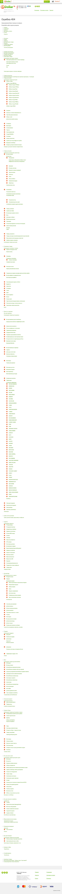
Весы (7, 215)
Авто (5, 659)
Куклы (10, 588)
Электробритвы (9, 507)
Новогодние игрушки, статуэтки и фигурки (12, 71)
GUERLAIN (11, 485)
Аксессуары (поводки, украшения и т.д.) (12, 843)
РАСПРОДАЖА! (7, 45)
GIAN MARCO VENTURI (13, 428)
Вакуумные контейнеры (10, 142)
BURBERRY (11, 396)
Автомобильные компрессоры (12, 675)
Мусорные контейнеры (8, 794)
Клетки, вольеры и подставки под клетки (14, 838)
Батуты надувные (9, 294)
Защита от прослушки (10, 552)
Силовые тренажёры (13, 259)
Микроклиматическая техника (10, 819)
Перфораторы (9, 704)
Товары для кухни (7, 78)
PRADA (10, 494)
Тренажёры (8, 256)
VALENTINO (11, 466)
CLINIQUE (10, 411)
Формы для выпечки (10, 138)
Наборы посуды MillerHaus (11, 83)
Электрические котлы (10, 185)
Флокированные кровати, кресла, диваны (14, 713)
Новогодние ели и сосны (11, 63)
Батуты (7, 296)
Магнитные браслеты (10, 354)
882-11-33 (22, 7)
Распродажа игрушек (10, 581)
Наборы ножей (9, 116)
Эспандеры (8, 288)
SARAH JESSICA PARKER (13, 492)
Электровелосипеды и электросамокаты (14, 303)
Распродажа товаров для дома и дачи (12, 757)
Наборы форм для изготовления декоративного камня (16, 767)
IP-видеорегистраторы (10, 527)
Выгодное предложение (9, 52)
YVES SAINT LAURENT (13, 471)
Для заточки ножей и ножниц (12, 119)
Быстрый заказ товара (9, 42)
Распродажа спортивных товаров (11, 248)
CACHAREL (11, 398)
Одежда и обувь (7, 847)
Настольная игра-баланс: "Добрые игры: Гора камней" (15, 860)
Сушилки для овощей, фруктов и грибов (14, 140)
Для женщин (8, 638)
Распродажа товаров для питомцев (11, 837)
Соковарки (8, 136)
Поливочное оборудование (11, 771)
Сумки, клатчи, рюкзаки (9, 515)
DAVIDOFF (10, 415)
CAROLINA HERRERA (12, 403)
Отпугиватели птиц (12, 199)
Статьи (5, 32)
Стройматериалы (7, 853)
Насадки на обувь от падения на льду (13, 730)
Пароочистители (12, 172)
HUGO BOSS (11, 437)
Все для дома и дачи (8, 755)
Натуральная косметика (11, 378)
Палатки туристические (10, 715)
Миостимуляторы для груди (11, 373)
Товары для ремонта (10, 233)
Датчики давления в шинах (11, 690)
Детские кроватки (9, 610)
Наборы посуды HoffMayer (14, 84)
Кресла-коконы (9, 251)
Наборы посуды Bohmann (14, 97)
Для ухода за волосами (10, 351)
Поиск (47, 1)
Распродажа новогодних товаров (11, 58)
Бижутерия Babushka (10, 343)
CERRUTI (10, 473)
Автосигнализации (9, 686)
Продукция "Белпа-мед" (11, 332)
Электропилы (9, 786)
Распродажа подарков (8, 633)
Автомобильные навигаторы (11, 680)
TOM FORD (11, 464)
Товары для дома (7, 151)
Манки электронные (10, 556)
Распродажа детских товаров (10, 575)
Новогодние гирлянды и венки (12, 61)
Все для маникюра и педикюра (12, 347)
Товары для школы (8, 75)
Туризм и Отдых (7, 710)
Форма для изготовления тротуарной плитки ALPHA (16, 782)
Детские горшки (9, 623)
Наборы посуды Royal (13, 89)
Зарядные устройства (10, 550)
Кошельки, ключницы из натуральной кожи (14, 649)
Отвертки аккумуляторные (9, 706)
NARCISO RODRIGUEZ (13, 490)
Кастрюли (8, 110)
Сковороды (8, 123)
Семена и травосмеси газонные (12, 808)
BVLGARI (10, 392)
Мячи (5, 307)
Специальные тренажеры (11, 258)
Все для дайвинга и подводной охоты (13, 275)
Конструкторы (9, 599)
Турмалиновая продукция (11, 330)
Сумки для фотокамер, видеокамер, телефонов (14, 517)
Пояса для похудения (10, 503)
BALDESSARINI (11, 390)
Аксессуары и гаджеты (10, 677)
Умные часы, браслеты (10, 539)
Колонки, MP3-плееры (10, 533)
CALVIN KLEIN (11, 401)
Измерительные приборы (11, 529)
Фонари (7, 780)
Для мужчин (8, 647)
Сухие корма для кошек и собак (12, 841)
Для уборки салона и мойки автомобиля (14, 673)
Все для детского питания (11, 618)
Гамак (7, 726)
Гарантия (51, 10)
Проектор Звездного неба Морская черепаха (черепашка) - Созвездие (19, 76)
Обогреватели (11, 157)
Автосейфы (8, 688)
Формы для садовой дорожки (12, 784)
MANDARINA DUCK (12, 481)
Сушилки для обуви (10, 210)
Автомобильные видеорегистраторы (13, 667)
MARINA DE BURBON (12, 488)
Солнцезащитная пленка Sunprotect (11, 861)
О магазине (36, 10)
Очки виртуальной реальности (12, 563)
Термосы (8, 130)
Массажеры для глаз (10, 367)
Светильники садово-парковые (12, 778)
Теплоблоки (6, 855)
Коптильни (8, 749)
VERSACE (10, 468)
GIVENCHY (11, 432)
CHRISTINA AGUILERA (13, 409)
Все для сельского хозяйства (10, 799)
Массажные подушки (10, 369)
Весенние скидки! (7, 55)
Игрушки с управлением (13, 591)
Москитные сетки (9, 790)
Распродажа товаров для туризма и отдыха (13, 712)
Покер (7, 290)
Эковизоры (6, 511)
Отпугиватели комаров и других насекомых (14, 204)
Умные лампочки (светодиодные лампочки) (14, 238)
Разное (5, 831)
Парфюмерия (9, 380)
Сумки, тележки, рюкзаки (11, 225)
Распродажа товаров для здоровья (11, 315)
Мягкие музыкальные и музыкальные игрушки (17, 582)
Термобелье (6, 849)
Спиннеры (8, 537)
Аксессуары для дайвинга (11, 277)
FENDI (10, 426)
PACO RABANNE (12, 458)
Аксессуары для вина (10, 544)
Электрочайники (12, 178)
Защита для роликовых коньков (12, 268)
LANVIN (10, 445)
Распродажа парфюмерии (11, 382)
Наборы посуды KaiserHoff (14, 93)
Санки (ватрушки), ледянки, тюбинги (13, 282)
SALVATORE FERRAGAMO (13, 460)
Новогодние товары (8, 56)
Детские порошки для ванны (11, 608)
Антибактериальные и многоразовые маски (14, 336)
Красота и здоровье (8, 311)
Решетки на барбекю (10, 721)
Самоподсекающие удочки (11, 734)
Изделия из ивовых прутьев (11, 763)
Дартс (7, 292)
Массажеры (8, 360)
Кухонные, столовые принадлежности (13, 112)
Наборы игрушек (12, 586)
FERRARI (10, 477)
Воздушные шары (9, 576)
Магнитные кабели (9, 554)
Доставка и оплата (44, 10)
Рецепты (6, 34)
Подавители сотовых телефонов (12, 565)
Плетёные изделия (10, 788)
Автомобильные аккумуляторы (12, 684)
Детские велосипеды (10, 621)
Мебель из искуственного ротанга (12, 793)
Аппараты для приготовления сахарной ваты (13, 146)
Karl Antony (8, 498)
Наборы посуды (9, 81)
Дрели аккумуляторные (10, 702)
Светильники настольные (11, 776)
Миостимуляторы (9, 371)
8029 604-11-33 (22, 6)
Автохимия (8, 663)
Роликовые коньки (10, 266)
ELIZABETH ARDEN (12, 422)
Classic (5, 655)
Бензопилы (8, 759)
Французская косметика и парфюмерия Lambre (15, 321)
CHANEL (10, 405)
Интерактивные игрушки (13, 584)
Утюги (10, 176)
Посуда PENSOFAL (9, 134)
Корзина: (57, 1)
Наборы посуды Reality (13, 99)
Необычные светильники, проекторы (11, 152)
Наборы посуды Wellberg (13, 101)
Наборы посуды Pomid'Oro (14, 95)
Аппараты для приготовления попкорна (13, 144)
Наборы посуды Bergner (13, 91)
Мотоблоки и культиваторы (10, 814)
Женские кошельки (10, 642)
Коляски (8, 614)
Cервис (5, 39)
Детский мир (6, 573)
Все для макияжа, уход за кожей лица (13, 319)
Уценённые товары (8, 859)
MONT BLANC (11, 449)
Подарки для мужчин (8, 54)
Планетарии (8, 221)
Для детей (8, 634)
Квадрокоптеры (7, 569)
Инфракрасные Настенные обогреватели (16, 161)
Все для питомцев (8, 835)
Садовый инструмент (10, 810)
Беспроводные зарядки (11, 546)
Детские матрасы (9, 606)
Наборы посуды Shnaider (13, 103)
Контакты (6, 38)
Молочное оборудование (11, 806)
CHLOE (10, 407)
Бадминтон (8, 284)
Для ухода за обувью (10, 217)
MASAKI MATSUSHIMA (13, 496)
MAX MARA (11, 447)
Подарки (6, 631)
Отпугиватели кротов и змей (14, 202)
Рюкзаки (8, 227)
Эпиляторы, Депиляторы (11, 509)
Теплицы (8, 802)
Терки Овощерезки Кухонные (12, 114)
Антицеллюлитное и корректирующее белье (14, 338)
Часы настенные (9, 829)
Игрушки (8, 578)
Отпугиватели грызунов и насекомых (13, 193)
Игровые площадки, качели (11, 249)
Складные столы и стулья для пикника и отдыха (15, 747)
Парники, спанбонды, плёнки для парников (14, 769)
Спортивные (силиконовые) (11, 356)
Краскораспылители (8, 700)
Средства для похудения (11, 505)
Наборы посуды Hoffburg (13, 86)
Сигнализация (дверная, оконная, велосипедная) (15, 223)
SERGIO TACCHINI (12, 462)
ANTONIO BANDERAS (13, 384)
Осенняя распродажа (8, 47)
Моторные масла (9, 665)
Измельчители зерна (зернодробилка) (13, 804)
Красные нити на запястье (11, 326)
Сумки (7, 229)
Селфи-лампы (9, 567)
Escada (10, 475)
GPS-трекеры (8, 541)
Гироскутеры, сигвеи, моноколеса (12, 305)
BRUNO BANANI (12, 394)
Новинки (6, 43)
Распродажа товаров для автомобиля (12, 661)
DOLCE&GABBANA (12, 418)
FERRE (10, 424)
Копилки (8, 535)
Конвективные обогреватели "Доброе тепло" (17, 160)
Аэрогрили (11, 166)
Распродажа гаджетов (8, 523)
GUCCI (10, 435)
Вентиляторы (8, 156)
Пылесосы (11, 174)
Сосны (7, 65)
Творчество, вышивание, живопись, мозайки (13, 627)
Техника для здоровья (10, 362)
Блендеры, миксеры (12, 168)
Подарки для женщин (8, 51)
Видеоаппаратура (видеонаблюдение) (13, 548)
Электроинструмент (8, 698)
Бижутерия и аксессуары (11, 341)
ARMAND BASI (11, 386)
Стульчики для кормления (11, 604)
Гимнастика (8, 286)
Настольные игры (12, 593)
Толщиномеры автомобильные (10, 694)
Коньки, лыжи (9, 299)
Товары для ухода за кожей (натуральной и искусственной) (17, 236)
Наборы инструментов (10, 765)
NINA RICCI (11, 456)
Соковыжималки (9, 127)
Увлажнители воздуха (13, 180)
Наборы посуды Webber (11, 106)
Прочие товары (9, 773)
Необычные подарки (10, 636)
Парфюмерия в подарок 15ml (12, 653)
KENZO (10, 439)
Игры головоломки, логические (15, 597)
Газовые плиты (7, 751)
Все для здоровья (8, 313)
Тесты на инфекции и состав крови (13, 328)
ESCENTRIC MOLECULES (13, 479)
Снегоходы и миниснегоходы (11, 728)
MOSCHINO (11, 451)
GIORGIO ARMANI (12, 430)
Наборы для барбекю (10, 720)
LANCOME (11, 443)
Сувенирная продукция (9, 826)
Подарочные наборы (8, 44)
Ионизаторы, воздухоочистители (11, 822)
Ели (7, 67)
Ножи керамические (10, 132)
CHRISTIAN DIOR (12, 413)
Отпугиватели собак (10, 195)
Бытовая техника (9, 154)
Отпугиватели (8, 189)
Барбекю (8, 717)
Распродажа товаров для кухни (10, 79)
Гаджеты (8, 349)
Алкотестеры (8, 682)
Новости (6, 30)
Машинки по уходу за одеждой (15, 170)
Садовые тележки (9, 812)
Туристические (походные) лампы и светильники (15, 301)
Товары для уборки (10, 208)
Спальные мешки (9, 741)
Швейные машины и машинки (12, 240)
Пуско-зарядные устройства (11, 692)
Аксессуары (8, 616)
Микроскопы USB (9, 558)
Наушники (8, 561)
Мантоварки (8, 125)
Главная (5, 27)
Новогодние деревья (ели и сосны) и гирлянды (15, 59)
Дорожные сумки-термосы (11, 743)
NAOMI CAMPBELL (12, 454)
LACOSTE (10, 441)
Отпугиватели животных (10, 191)
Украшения (8, 641)
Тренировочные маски (10, 262)
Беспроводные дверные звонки (12, 213)
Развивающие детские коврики (15, 595)
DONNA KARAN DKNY (13, 420)
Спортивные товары (8, 246)
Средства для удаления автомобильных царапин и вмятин (17, 671)
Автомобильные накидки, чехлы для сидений (15, 669)
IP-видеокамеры (9, 524)
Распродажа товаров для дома (10, 242)
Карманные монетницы (10, 531)
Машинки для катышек (10, 219)
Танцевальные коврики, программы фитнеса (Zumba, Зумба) (17, 273)
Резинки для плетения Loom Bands (13, 625)
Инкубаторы (11, 183)
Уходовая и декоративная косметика (13, 334)
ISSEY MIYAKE (11, 483)
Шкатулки (6, 828)
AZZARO (10, 388)
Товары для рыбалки (10, 732)
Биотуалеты (8, 761)
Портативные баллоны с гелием (12, 612)
